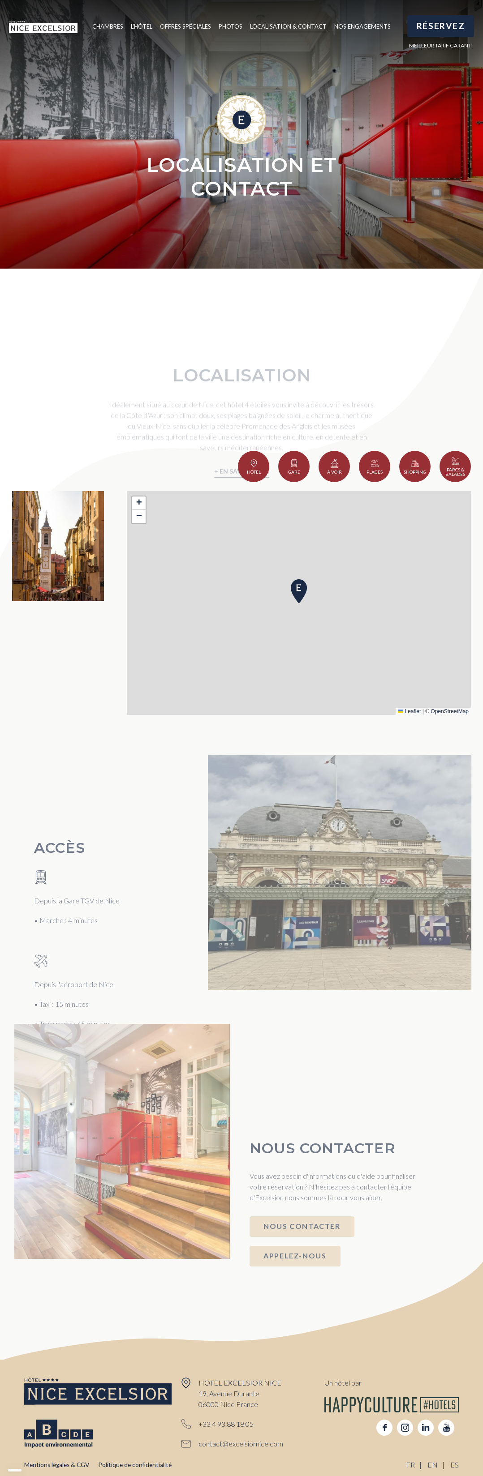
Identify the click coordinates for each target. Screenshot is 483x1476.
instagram (405, 1428)
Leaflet (409, 711)
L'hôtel (141, 26)
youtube (446, 1428)
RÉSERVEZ (441, 26)
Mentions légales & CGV (56, 1464)
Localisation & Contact (288, 26)
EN (432, 1464)
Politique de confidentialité (135, 1464)
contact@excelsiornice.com (240, 1443)
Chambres (107, 26)
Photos (230, 26)
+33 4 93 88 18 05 (226, 1424)
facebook (384, 1428)
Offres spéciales (185, 26)
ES (454, 1464)
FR (410, 1464)
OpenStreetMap (450, 711)
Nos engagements (362, 26)
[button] (299, 591)
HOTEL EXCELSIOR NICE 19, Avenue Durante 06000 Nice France (239, 1393)
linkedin (426, 1428)
